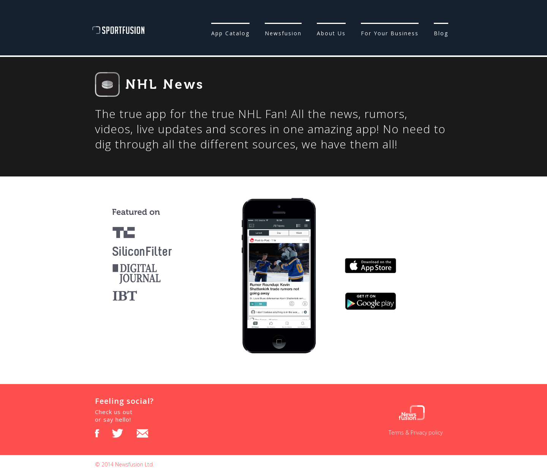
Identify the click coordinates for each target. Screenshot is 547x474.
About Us (331, 33)
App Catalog (230, 33)
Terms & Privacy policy (416, 432)
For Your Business (390, 33)
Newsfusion (283, 33)
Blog (441, 33)
